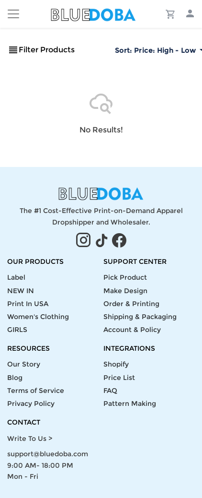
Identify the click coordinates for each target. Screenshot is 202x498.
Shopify (116, 364)
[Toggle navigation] (13, 14)
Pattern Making (129, 403)
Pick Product (125, 277)
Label (16, 277)
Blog (14, 377)
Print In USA (27, 303)
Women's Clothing (38, 316)
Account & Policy (132, 329)
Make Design (125, 290)
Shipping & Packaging (140, 316)
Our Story (23, 364)
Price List (119, 377)
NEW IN (20, 290)
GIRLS (17, 329)
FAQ (110, 390)
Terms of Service (35, 390)
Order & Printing (131, 303)
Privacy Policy (31, 403)
